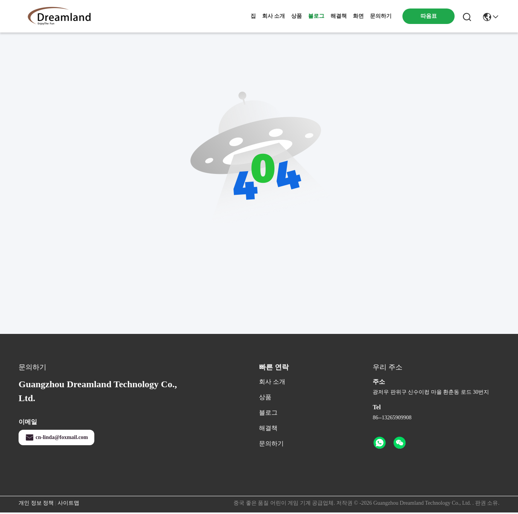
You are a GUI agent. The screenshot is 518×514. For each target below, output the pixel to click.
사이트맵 (68, 503)
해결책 (339, 16)
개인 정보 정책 (36, 503)
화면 (358, 16)
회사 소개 (273, 16)
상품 (296, 16)
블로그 (316, 16)
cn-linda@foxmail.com (56, 437)
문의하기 (381, 16)
